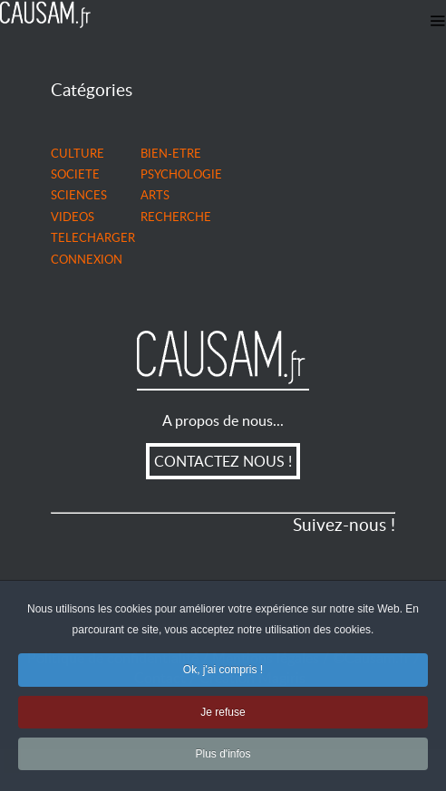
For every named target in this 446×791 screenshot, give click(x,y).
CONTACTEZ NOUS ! (223, 461)
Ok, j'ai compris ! (223, 671)
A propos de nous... (223, 420)
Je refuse (222, 714)
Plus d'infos (223, 755)
